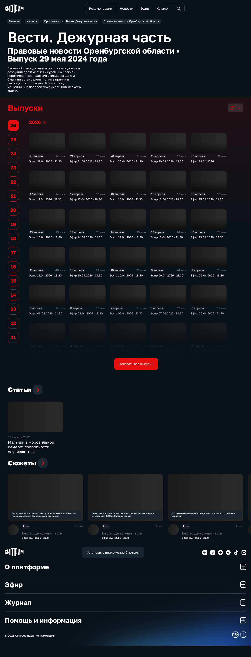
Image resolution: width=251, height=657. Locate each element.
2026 (44, 123)
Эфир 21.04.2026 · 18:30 (85, 162)
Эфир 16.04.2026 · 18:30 (166, 200)
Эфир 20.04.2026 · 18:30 (166, 162)
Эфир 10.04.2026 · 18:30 (126, 276)
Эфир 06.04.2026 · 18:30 (45, 352)
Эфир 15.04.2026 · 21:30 (207, 200)
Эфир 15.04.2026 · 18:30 (45, 238)
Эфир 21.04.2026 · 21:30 (45, 162)
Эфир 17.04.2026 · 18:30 (85, 200)
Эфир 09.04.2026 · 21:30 (166, 276)
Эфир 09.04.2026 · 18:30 (207, 276)
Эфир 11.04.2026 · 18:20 (45, 276)
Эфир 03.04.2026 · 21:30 (126, 352)
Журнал (125, 614)
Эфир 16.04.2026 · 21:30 (126, 200)
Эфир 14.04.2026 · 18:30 (126, 238)
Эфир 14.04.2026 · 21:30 (85, 238)
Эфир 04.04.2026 (81, 352)
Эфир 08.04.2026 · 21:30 (45, 314)
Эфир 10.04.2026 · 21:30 (85, 276)
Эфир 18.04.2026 (202, 162)
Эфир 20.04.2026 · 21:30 (126, 162)
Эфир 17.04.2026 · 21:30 (45, 200)
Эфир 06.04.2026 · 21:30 (207, 314)
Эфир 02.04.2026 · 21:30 (207, 352)
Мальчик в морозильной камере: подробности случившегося (31, 457)
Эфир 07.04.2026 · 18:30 (166, 314)
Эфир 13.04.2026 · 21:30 (166, 238)
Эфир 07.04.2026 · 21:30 (126, 314)
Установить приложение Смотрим (112, 564)
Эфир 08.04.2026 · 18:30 (86, 314)
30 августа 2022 (19, 447)
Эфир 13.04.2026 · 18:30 (207, 238)
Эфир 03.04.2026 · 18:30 (166, 352)
